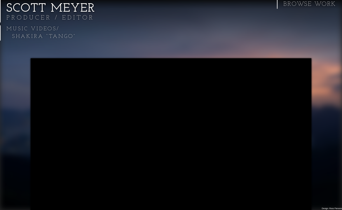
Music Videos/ (33, 29)
